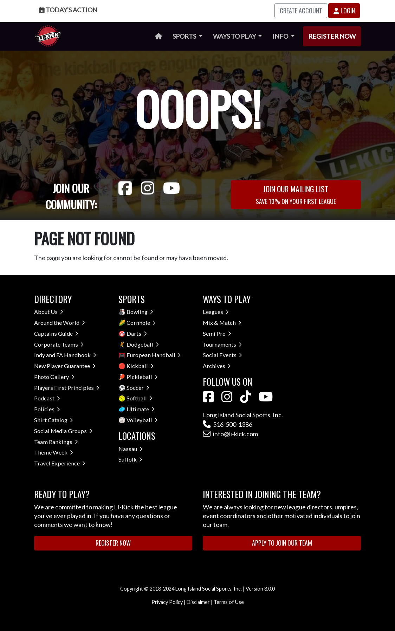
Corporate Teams (59, 344)
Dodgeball (143, 344)
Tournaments (222, 344)
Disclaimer (198, 602)
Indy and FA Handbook (65, 355)
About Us (48, 311)
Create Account (301, 10)
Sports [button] (185, 36)
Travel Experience (59, 463)
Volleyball (142, 420)
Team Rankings (56, 441)
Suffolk (130, 459)
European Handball (154, 355)
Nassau (130, 448)
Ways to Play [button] (235, 36)
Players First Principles (66, 387)
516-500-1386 (227, 424)
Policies (47, 409)
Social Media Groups (63, 430)
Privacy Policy (167, 602)
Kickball (140, 365)
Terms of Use (229, 602)
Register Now (332, 36)
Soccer (138, 387)
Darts (137, 333)
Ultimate (141, 409)
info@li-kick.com (230, 434)
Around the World (59, 322)
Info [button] (280, 36)
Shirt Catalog (53, 420)
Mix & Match (222, 322)
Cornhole (141, 322)
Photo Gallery (54, 376)
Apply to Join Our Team (282, 542)
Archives (217, 365)
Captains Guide (56, 333)
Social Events (222, 355)
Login (344, 10)
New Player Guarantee (65, 365)
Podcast (47, 398)
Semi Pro (217, 333)
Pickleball (142, 376)
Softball (140, 398)
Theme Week (53, 452)
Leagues (216, 311)
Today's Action (68, 10)
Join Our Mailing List (296, 194)
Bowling (140, 311)
